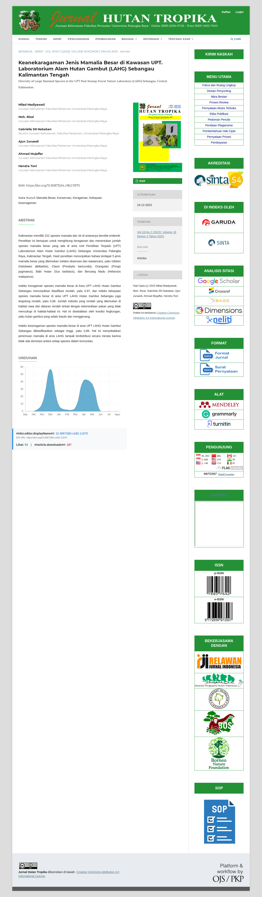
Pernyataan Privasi (219, 136)
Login (240, 12)
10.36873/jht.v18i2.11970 (72, 433)
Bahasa (128, 39)
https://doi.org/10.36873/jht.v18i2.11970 (53, 185)
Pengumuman (78, 39)
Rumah (23, 39)
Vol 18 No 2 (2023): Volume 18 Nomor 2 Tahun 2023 (81, 51)
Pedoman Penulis (219, 119)
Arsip (57, 39)
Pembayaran (105, 39)
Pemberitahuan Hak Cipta (219, 131)
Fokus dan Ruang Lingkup (219, 85)
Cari (236, 39)
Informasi (151, 39)
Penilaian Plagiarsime (219, 125)
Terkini (41, 39)
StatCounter (226, 474)
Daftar (226, 12)
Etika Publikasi (219, 113)
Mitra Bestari (219, 96)
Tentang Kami (179, 39)
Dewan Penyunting (219, 91)
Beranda (25, 51)
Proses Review (218, 102)
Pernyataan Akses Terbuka (219, 108)
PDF (142, 181)
